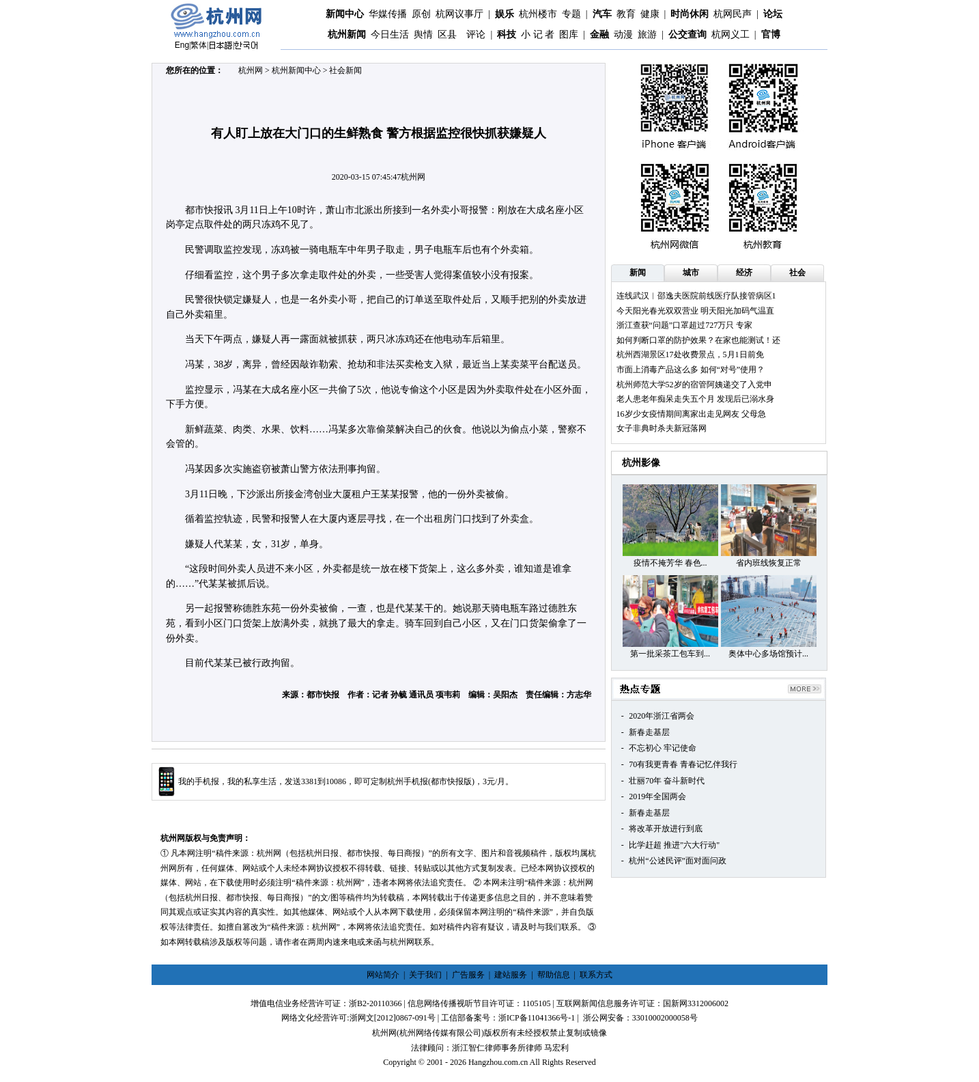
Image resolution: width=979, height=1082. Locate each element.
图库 (568, 34)
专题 (571, 14)
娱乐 (504, 14)
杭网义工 (730, 34)
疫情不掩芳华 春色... (670, 563)
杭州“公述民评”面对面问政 (677, 860)
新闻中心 (345, 14)
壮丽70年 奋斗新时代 (667, 781)
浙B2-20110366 (375, 1003)
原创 (421, 14)
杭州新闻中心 (296, 70)
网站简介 (383, 975)
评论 (475, 34)
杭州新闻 (347, 34)
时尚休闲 (689, 14)
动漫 (623, 34)
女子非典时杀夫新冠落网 (661, 428)
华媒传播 (388, 14)
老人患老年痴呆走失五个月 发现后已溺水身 (695, 399)
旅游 (647, 34)
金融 (599, 34)
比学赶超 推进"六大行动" (674, 845)
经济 (744, 272)
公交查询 (687, 34)
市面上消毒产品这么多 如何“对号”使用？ (690, 369)
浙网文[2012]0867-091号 (393, 1018)
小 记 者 (537, 34)
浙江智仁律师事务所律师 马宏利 (510, 1048)
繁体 (198, 45)
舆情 (423, 34)
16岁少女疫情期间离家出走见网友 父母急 (691, 414)
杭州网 (250, 70)
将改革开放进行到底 (666, 828)
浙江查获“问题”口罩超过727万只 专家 (684, 325)
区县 (447, 34)
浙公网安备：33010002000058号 (640, 1018)
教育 (626, 14)
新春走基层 (649, 732)
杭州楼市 (538, 14)
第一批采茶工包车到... (670, 653)
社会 (797, 272)
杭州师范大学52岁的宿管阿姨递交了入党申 (694, 384)
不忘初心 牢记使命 (662, 748)
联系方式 (596, 975)
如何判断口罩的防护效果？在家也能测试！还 (698, 340)
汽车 (602, 14)
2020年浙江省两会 (661, 716)
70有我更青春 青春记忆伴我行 (683, 764)
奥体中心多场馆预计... (768, 653)
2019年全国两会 (657, 796)
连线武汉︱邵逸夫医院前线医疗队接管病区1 (696, 296)
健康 (649, 14)
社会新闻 (345, 70)
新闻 (637, 272)
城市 (691, 272)
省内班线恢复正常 (768, 563)
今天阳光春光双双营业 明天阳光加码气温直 (695, 311)
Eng (182, 45)
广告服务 (468, 975)
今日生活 (390, 34)
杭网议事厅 (459, 14)
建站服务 (510, 975)
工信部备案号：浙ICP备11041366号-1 (508, 1018)
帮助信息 (553, 975)
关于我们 (425, 975)
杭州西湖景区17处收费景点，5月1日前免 (690, 354)
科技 (506, 34)
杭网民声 (732, 14)
